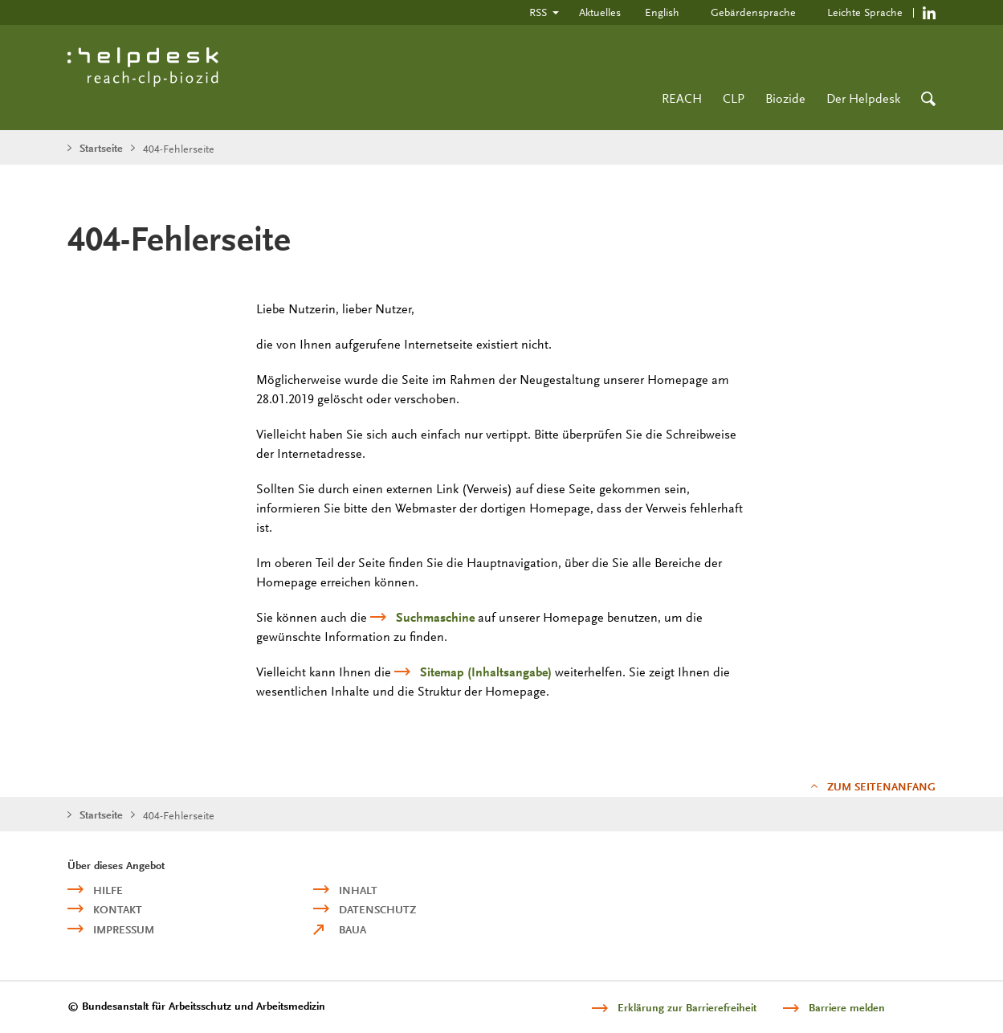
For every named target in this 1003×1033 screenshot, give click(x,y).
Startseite (101, 148)
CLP (733, 98)
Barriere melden (847, 1008)
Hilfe (108, 890)
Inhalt (358, 890)
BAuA (352, 930)
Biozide (785, 98)
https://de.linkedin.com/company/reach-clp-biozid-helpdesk (929, 12)
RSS (538, 12)
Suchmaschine (435, 617)
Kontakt (117, 910)
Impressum (123, 930)
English (662, 12)
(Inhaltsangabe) (486, 672)
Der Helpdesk (863, 98)
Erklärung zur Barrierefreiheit (687, 1008)
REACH (682, 98)
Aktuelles (600, 12)
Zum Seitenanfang (881, 787)
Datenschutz (377, 910)
